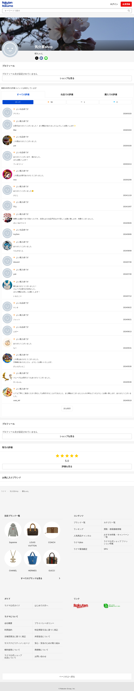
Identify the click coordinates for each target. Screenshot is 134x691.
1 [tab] (83, 102)
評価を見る (67, 466)
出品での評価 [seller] (67, 94)
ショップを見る (67, 78)
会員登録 (126, 4)
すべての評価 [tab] (23, 94)
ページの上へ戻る (67, 676)
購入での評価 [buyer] (111, 94)
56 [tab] (50, 102)
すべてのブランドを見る (31, 578)
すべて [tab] (18, 102)
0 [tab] (115, 102)
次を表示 (67, 408)
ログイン (114, 4)
